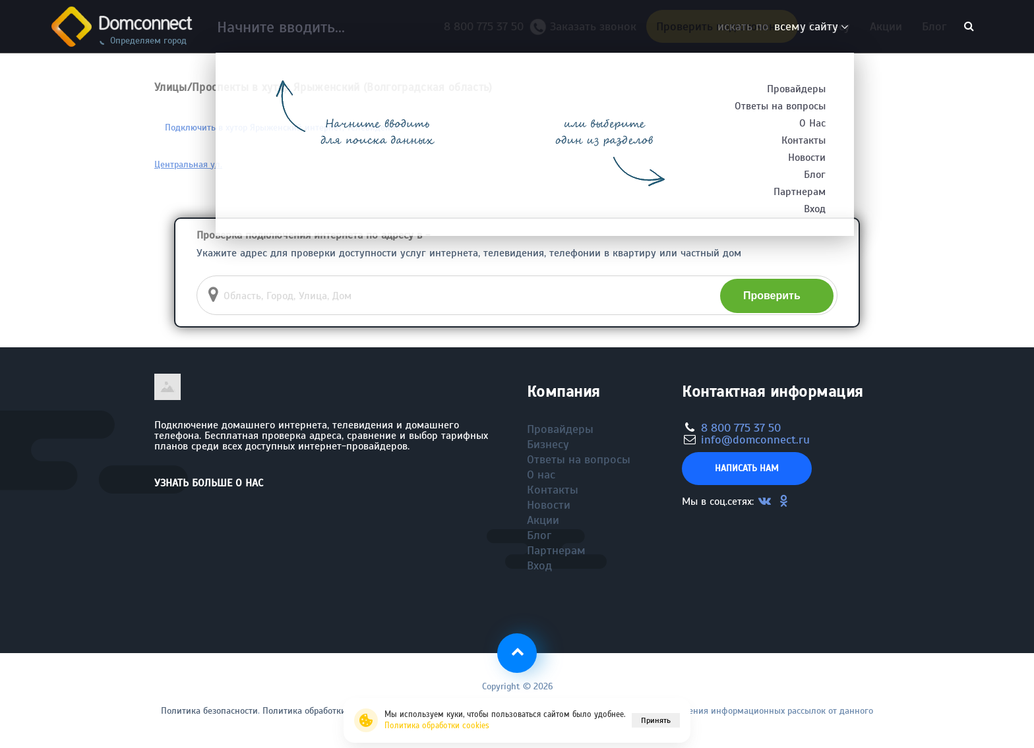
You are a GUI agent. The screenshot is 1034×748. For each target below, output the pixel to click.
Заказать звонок (588, 30)
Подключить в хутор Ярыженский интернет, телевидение (282, 127)
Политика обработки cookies (436, 725)
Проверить (772, 295)
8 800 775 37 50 (487, 26)
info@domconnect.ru (755, 439)
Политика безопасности (209, 710)
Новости (548, 505)
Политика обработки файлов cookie (335, 710)
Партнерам (556, 550)
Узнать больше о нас (208, 483)
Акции (886, 26)
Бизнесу (829, 26)
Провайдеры (560, 429)
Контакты (552, 490)
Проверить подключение (722, 26)
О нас (541, 474)
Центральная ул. (188, 164)
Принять (656, 720)
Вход (539, 565)
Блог (934, 26)
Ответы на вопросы (578, 459)
